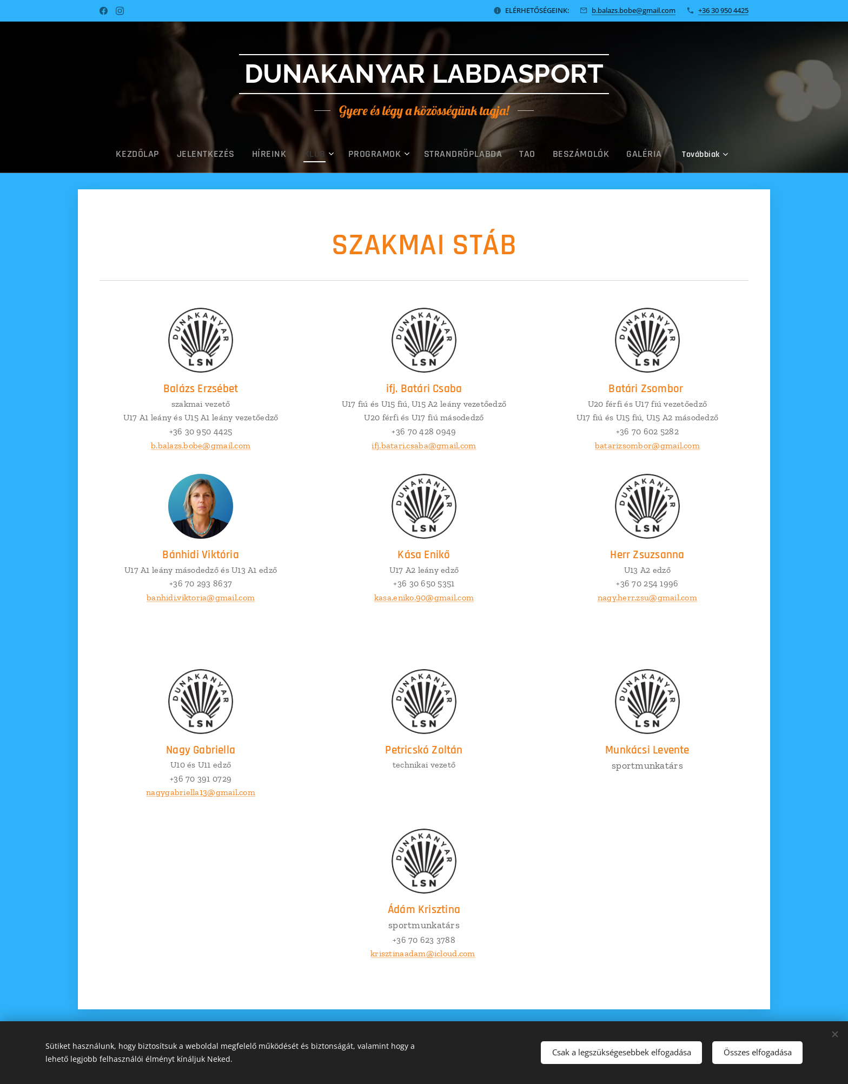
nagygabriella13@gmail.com (200, 792)
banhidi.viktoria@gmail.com (201, 597)
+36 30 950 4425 (723, 10)
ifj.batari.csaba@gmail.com (424, 445)
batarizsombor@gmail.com (647, 445)
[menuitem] (186, 154)
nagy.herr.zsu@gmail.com (647, 597)
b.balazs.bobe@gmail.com (633, 10)
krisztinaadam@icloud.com (422, 953)
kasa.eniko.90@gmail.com (424, 597)
